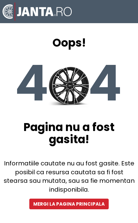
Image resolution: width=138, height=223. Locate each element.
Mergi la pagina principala (69, 204)
